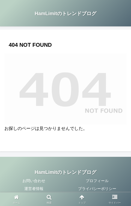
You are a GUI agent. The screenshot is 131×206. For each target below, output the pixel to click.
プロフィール (97, 181)
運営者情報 (33, 188)
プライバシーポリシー (97, 188)
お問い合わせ (33, 181)
